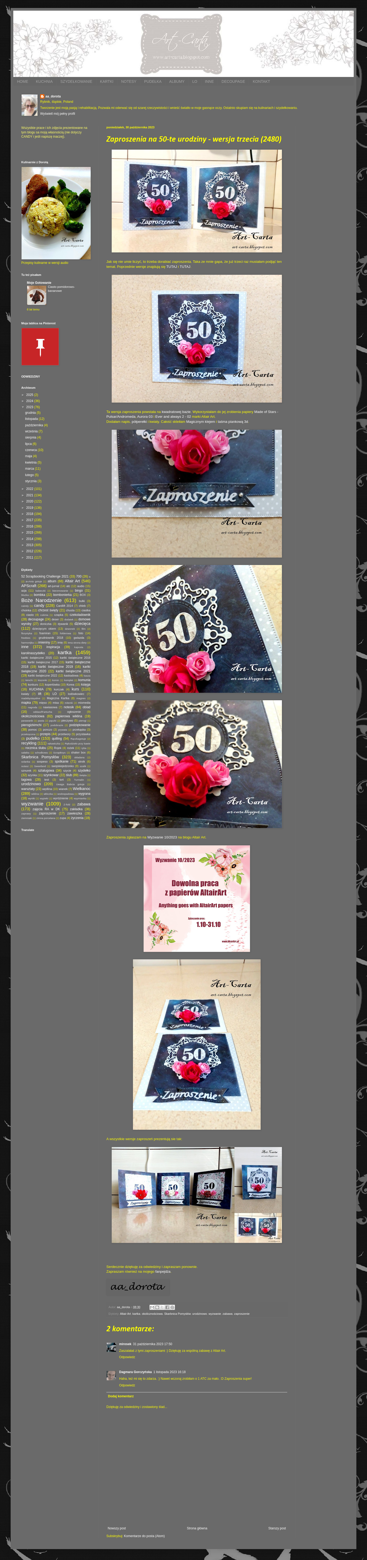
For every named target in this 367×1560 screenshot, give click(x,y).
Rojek (57, 748)
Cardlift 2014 (64, 605)
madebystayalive (30, 698)
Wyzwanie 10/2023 (162, 837)
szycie (67, 770)
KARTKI (106, 81)
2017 (30, 520)
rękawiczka (54, 743)
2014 (30, 539)
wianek (63, 789)
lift (39, 694)
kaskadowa (71, 675)
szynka (32, 775)
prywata (62, 729)
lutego (30, 475)
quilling (57, 738)
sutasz (25, 766)
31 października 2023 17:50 (152, 1344)
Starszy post (277, 1528)
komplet (68, 680)
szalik (83, 766)
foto (80, 633)
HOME (22, 81)
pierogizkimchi (31, 725)
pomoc (32, 729)
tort (62, 779)
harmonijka (27, 642)
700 (78, 576)
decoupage (36, 619)
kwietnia (31, 462)
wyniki (31, 798)
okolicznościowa (152, 1313)
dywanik (63, 623)
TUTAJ (171, 267)
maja (29, 456)
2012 (30, 551)
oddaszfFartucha (42, 711)
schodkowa (41, 752)
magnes (81, 698)
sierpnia (31, 437)
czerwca (31, 450)
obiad (86, 707)
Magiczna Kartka (58, 698)
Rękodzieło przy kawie (77, 743)
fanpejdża (162, 1272)
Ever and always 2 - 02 (173, 417)
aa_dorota (53, 96)
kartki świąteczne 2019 (55, 667)
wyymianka (80, 798)
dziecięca (82, 623)
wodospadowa (65, 793)
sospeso (42, 761)
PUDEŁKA (152, 81)
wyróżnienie (60, 798)
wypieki (44, 798)
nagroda (32, 707)
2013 (30, 545)
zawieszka (74, 813)
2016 (30, 526)
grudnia (30, 413)
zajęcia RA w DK (46, 809)
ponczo (47, 729)
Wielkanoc (81, 789)
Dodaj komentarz (121, 1396)
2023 (30, 407)
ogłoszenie (74, 711)
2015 (30, 532)
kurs (75, 689)
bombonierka (62, 595)
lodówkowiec (76, 693)
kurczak (59, 689)
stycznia (31, 481)
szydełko (84, 770)
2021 (30, 495)
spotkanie (61, 761)
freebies (25, 637)
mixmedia (84, 702)
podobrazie (57, 725)
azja (24, 590)
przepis (45, 734)
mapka (26, 703)
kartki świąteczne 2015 (36, 657)
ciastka (85, 610)
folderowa (65, 633)
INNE (209, 81)
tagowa (26, 779)
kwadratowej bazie (176, 412)
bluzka (25, 594)
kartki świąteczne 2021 (73, 671)
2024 (30, 401)
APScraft (28, 586)
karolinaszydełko (33, 653)
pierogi (82, 720)
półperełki (139, 422)
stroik (81, 761)
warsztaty (28, 789)
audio (80, 586)
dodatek (68, 619)
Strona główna (197, 1528)
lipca (28, 444)
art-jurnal (53, 586)
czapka (58, 614)
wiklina (35, 793)
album (52, 581)
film (84, 628)
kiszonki (42, 680)
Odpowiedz (127, 1357)
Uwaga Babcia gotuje (70, 784)
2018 (30, 514)
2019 (30, 508)
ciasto (30, 614)
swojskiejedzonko (62, 766)
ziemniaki (26, 818)
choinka (26, 610)
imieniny (44, 642)
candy (39, 605)
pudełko (33, 738)
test (46, 779)
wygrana (84, 794)
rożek (70, 748)
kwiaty (25, 693)
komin (55, 680)
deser (55, 619)
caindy (25, 605)
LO (194, 81)
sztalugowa (46, 770)
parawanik (27, 720)
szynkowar (51, 775)
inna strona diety (77, 642)
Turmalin (79, 779)
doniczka (46, 623)
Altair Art (125, 1313)
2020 (30, 501)
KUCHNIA (44, 81)
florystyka (26, 633)
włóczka (48, 793)
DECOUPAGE (233, 81)
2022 (30, 489)
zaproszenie (241, 1313)
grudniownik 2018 (51, 637)
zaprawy (26, 813)
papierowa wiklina (68, 716)
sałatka (25, 752)
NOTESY (128, 81)
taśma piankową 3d (233, 422)
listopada (32, 419)
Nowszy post (117, 1528)
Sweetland (40, 766)
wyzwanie (214, 1313)
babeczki (41, 590)
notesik (69, 707)
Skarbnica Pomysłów (177, 1313)
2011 (30, 557)
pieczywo (67, 720)
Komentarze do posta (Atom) (144, 1536)
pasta (41, 720)
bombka (39, 595)
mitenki (69, 702)
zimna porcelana (45, 818)
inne (24, 647)
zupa (63, 818)
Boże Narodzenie (41, 600)
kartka (136, 1313)
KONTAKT (261, 81)
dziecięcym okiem (44, 628)
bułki (82, 601)
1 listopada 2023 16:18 (169, 1372)
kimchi (29, 680)
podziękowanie (79, 725)
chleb (82, 605)
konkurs (33, 684)
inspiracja (53, 647)
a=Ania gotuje (34, 581)
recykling (28, 743)
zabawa (227, 1313)
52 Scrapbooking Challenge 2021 (45, 576)
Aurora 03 (145, 417)
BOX (83, 594)
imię (60, 642)
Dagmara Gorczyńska (135, 1372)
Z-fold (67, 804)
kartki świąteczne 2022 (42, 675)
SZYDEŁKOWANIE (76, 81)
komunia (84, 680)
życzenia (77, 818)
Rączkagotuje (78, 738)
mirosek (125, 1344)
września (32, 431)
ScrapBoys (59, 752)
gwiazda (79, 637)
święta (82, 775)
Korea (70, 684)
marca (30, 468)
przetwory (64, 734)
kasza (87, 675)
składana (79, 757)
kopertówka (52, 684)
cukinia (44, 614)
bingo (79, 590)
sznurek (26, 770)
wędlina (47, 789)
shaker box (78, 752)
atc (68, 586)
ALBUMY (177, 81)
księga (85, 684)
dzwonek (70, 628)
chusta (70, 610)
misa (56, 702)
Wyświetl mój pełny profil (57, 114)
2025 (30, 395)
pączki (52, 720)
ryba (83, 748)
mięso (43, 702)
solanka (25, 761)
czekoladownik (80, 615)
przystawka (83, 734)
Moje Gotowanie (39, 283)
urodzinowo (199, 1313)
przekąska (79, 729)
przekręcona (28, 734)
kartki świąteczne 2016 (75, 657)
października (34, 425)
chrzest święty (48, 610)
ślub (69, 775)
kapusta (78, 647)
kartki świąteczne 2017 (43, 662)
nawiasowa (50, 707)
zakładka (76, 809)
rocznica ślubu (35, 748)
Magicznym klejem (200, 422)
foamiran (45, 633)
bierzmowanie (60, 590)
